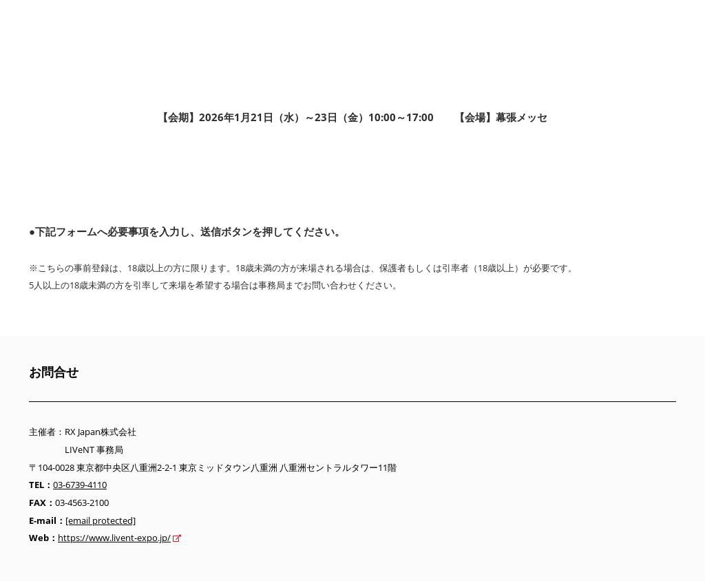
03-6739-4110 (80, 484)
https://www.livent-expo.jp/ (114, 537)
